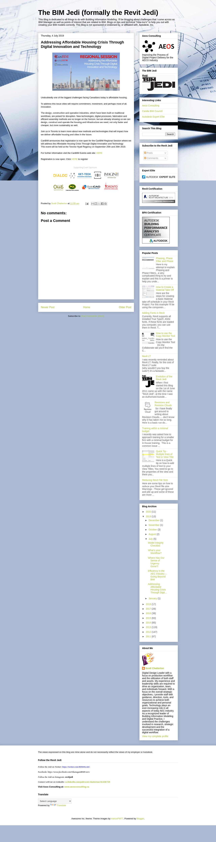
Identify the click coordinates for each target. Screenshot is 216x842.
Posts (148, 153)
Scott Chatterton (154, 668)
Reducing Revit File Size (155, 480)
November (154, 525)
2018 (149, 604)
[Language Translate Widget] (55, 801)
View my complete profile (155, 736)
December (154, 520)
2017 (149, 608)
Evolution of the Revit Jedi (164, 378)
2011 (149, 636)
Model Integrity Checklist (156, 544)
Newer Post (48, 307)
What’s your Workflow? (154, 551)
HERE (99, 153)
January (153, 598)
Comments (151, 158)
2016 (149, 613)
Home (86, 307)
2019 (149, 516)
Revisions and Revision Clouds (163, 404)
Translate (58, 805)
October (153, 529)
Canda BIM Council (152, 111)
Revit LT (146, 356)
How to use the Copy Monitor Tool (165, 334)
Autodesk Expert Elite (153, 116)
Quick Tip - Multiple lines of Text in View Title (165, 454)
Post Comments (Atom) (92, 316)
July (150, 539)
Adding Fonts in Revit (153, 313)
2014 (149, 622)
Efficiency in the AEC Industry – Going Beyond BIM (157, 575)
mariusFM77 (117, 818)
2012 (149, 632)
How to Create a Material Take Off (165, 288)
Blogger (140, 818)
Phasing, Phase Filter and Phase (164, 260)
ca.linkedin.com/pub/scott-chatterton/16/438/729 (87, 782)
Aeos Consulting (150, 105)
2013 (149, 627)
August (152, 534)
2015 (149, 618)
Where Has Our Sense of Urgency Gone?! (156, 562)
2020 (149, 511)
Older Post (125, 307)
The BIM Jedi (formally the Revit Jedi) (98, 12)
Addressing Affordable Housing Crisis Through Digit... (157, 588)
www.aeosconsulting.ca (76, 787)
